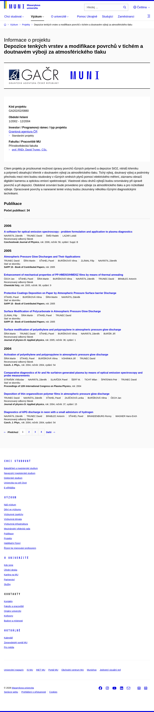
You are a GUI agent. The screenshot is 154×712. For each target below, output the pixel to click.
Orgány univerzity (12, 611)
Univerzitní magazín (14, 670)
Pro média (9, 647)
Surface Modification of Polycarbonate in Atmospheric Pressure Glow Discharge (52, 311)
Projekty (8, 538)
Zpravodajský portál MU (15, 642)
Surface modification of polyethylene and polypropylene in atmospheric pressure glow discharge (62, 329)
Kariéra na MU (11, 574)
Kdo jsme (8, 565)
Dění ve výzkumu (12, 509)
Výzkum (10, 497)
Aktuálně (12, 630)
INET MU (40, 670)
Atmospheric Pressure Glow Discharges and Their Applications (42, 256)
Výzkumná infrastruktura (16, 524)
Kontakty (8, 601)
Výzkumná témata (13, 519)
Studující (107, 16)
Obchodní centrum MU (72, 670)
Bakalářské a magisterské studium (21, 468)
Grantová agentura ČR (23, 131)
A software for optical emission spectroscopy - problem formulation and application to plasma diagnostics (68, 231)
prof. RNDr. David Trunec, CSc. (29, 149)
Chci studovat (17, 461)
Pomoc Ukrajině (87, 16)
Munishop (92, 670)
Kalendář (8, 637)
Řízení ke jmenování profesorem (20, 548)
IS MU (30, 670)
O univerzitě (16, 558)
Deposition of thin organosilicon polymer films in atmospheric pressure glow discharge (56, 393)
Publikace (9, 533)
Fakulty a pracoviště (14, 606)
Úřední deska (10, 570)
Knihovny (8, 616)
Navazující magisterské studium (19, 473)
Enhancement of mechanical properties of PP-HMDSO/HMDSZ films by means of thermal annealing (63, 274)
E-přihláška (9, 487)
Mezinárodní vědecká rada (17, 528)
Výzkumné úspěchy (13, 514)
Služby (7, 584)
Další (50, 432)
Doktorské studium (13, 478)
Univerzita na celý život (15, 483)
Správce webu (11, 692)
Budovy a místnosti (13, 620)
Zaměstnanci (126, 16)
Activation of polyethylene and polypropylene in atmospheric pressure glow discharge (56, 354)
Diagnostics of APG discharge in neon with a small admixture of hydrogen (48, 412)
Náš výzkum (10, 504)
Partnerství (9, 579)
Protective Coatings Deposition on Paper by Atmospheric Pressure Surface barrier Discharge (60, 293)
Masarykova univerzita (23, 688)
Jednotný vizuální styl (110, 670)
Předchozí (11, 432)
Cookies (53, 692)
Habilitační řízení (12, 543)
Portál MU (53, 670)
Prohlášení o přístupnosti (33, 692)
